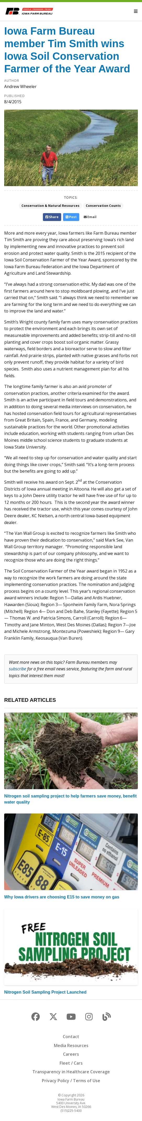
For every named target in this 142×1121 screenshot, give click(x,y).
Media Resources (71, 1045)
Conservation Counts (103, 205)
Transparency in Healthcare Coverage (71, 1072)
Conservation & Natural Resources (50, 205)
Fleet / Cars (71, 1063)
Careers (71, 1054)
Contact (71, 1036)
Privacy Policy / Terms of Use (71, 1081)
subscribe (17, 669)
